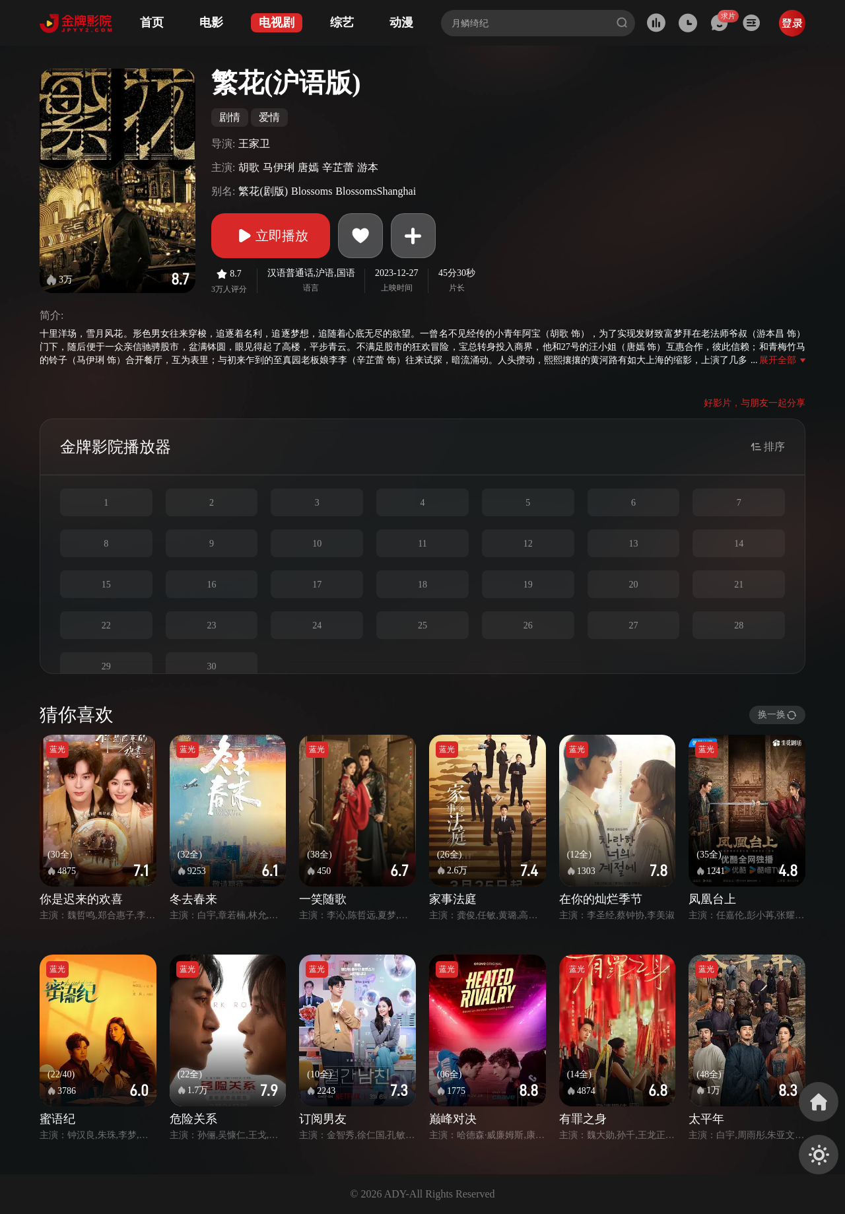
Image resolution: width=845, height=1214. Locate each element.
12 (528, 544)
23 (212, 625)
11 (422, 544)
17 (316, 585)
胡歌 (248, 167)
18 (422, 585)
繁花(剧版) (263, 191)
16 (212, 585)
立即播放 (270, 235)
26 (528, 625)
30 (212, 666)
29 (106, 666)
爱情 (269, 117)
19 (528, 585)
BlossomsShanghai (375, 191)
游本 (367, 167)
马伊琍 (278, 167)
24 (316, 625)
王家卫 (254, 143)
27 (633, 625)
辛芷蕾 (338, 167)
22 (106, 625)
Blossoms (311, 191)
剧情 (229, 117)
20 (633, 585)
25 (422, 625)
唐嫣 (308, 167)
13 (633, 544)
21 (738, 585)
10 (316, 544)
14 (738, 544)
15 (106, 585)
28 (738, 625)
